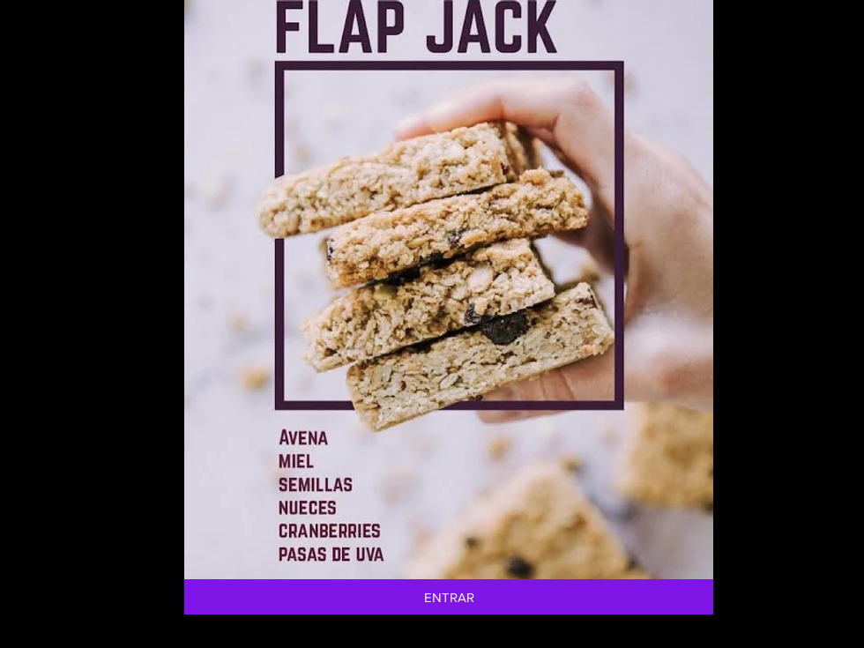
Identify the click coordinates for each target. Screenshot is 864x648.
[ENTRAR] (448, 596)
